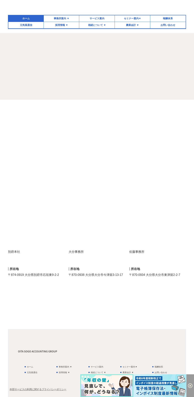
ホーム (26, 18)
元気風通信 (26, 25)
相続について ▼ (97, 25)
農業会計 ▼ (132, 25)
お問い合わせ (167, 25)
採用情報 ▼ (61, 25)
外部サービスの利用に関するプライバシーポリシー (38, 389)
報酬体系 (168, 18)
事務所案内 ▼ (61, 18)
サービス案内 (97, 18)
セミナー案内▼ (132, 18)
